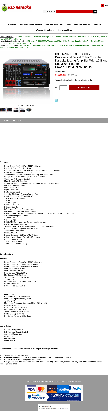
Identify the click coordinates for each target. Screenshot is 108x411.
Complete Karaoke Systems (30, 24)
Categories (11, 24)
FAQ (70, 381)
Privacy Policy (43, 381)
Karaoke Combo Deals (54, 24)
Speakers (97, 24)
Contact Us (35, 381)
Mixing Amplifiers (65, 30)
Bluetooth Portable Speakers (78, 24)
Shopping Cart (64, 381)
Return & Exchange (54, 381)
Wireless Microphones (45, 30)
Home (2, 37)
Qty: (56, 88)
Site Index (78, 381)
